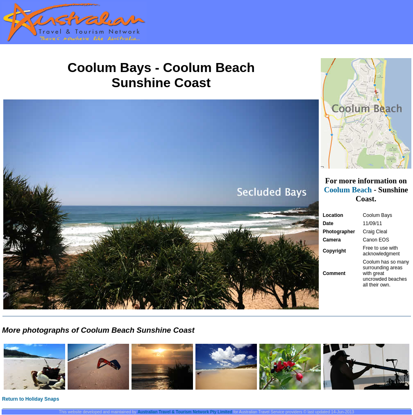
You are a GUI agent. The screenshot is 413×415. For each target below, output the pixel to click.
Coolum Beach (348, 189)
